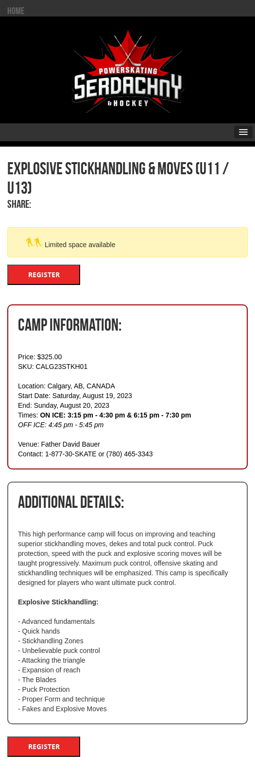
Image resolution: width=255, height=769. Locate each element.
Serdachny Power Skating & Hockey (127, 67)
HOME (15, 10)
